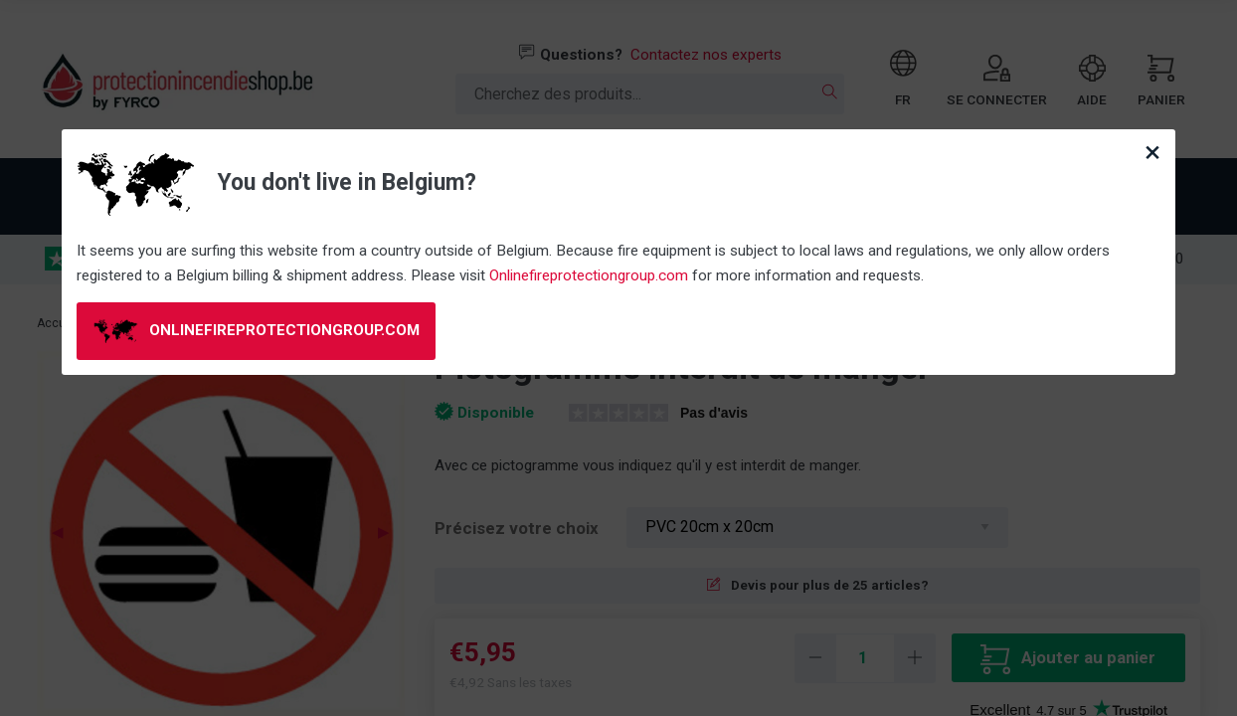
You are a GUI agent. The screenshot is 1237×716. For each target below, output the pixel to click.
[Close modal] (1152, 152)
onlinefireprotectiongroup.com (257, 331)
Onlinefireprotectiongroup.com (588, 275)
